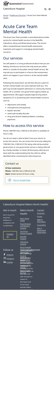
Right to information (41, 221)
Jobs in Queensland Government (41, 230)
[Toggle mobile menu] (50, 9)
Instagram (8, 258)
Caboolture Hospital (24, 243)
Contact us (10, 235)
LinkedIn (8, 262)
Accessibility (41, 225)
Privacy (39, 216)
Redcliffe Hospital (23, 238)
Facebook (8, 254)
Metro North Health (24, 220)
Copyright (40, 210)
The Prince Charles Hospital (26, 232)
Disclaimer (41, 213)
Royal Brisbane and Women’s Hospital (25, 226)
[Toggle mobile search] (45, 9)
